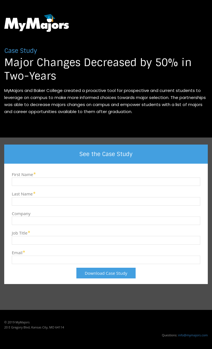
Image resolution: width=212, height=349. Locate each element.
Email (17, 252)
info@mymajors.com (193, 335)
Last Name (22, 193)
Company (21, 213)
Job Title (20, 232)
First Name (22, 174)
